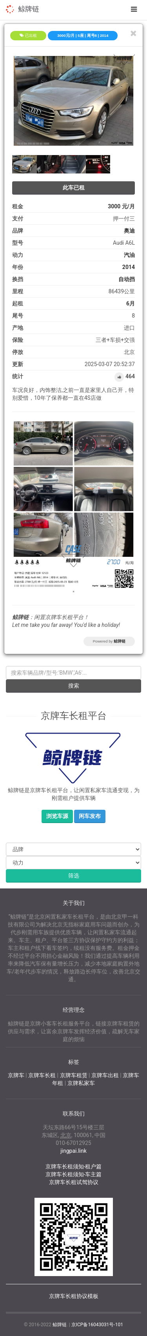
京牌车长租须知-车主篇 (73, 1174)
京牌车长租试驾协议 (73, 1182)
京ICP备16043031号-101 (97, 1324)
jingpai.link (73, 1151)
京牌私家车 (81, 1083)
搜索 (73, 685)
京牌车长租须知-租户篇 (73, 1166)
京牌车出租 (105, 1075)
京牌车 (16, 1075)
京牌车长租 (42, 1075)
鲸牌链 (28, 9)
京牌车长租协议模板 (73, 1296)
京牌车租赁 (73, 1075)
